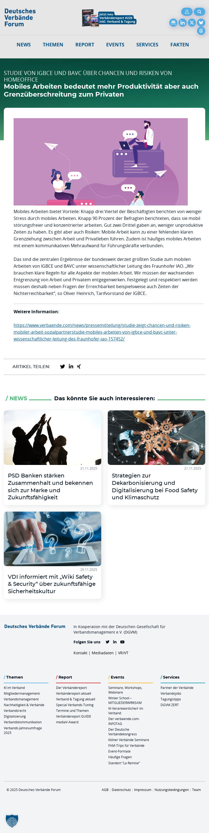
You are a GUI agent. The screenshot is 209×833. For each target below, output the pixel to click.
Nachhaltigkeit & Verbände (24, 705)
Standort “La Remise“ (124, 763)
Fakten (179, 44)
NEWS (24, 44)
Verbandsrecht (15, 710)
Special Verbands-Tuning (75, 705)
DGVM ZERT (170, 705)
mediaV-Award (67, 722)
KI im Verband (14, 687)
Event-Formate (119, 751)
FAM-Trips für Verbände (126, 745)
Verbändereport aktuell (73, 693)
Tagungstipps (171, 699)
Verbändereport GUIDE (73, 716)
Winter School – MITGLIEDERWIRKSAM (125, 700)
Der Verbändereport (71, 687)
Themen (53, 44)
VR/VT (123, 652)
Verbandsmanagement (21, 699)
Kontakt (80, 652)
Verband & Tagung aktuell (75, 699)
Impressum (142, 789)
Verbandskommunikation (23, 722)
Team (196, 789)
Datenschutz (121, 789)
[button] (12, 821)
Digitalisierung (15, 716)
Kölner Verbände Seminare (128, 740)
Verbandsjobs (171, 693)
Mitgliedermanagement (22, 693)
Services (147, 44)
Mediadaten (103, 652)
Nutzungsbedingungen (172, 789)
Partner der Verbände (177, 687)
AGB (105, 789)
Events (115, 44)
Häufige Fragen (120, 757)
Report (84, 44)
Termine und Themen (72, 710)
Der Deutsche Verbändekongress (122, 731)
